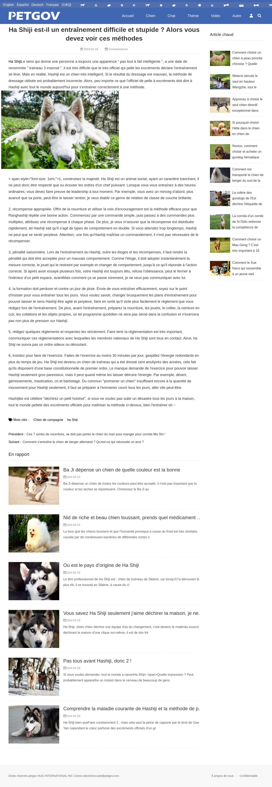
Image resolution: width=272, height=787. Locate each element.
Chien (150, 16)
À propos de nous (223, 775)
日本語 (66, 4)
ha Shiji (72, 420)
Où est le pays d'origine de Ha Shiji (101, 565)
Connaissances (118, 49)
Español (23, 4)
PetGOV (34, 16)
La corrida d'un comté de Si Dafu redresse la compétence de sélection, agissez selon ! (247, 222)
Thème (193, 16)
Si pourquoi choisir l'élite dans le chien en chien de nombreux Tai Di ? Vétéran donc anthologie (246, 129)
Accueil (128, 16)
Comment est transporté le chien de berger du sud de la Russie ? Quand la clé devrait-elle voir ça (247, 176)
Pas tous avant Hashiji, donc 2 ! (97, 661)
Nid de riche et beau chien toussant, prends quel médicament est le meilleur (145, 517)
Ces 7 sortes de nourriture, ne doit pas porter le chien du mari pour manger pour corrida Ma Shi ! (96, 434)
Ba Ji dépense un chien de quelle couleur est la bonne (121, 469)
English (8, 4)
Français (52, 4)
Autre (236, 16)
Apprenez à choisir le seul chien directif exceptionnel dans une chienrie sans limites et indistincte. (247, 105)
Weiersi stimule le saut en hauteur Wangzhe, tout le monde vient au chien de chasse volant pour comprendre (247, 82)
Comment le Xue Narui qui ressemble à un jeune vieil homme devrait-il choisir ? (246, 269)
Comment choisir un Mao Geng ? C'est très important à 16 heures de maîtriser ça (246, 246)
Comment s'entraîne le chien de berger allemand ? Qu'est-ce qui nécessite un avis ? (83, 442)
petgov (32, 775)
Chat (171, 16)
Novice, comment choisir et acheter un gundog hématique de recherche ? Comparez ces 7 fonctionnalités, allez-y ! (247, 152)
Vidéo (215, 16)
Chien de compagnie (48, 420)
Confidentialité (249, 775)
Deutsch (37, 4)
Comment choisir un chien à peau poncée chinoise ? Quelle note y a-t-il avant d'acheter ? (247, 59)
